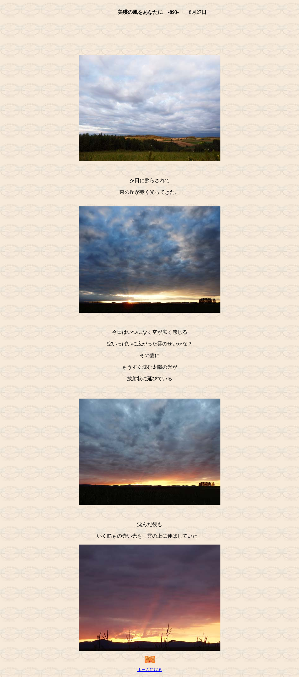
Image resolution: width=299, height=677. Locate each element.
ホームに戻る (149, 670)
